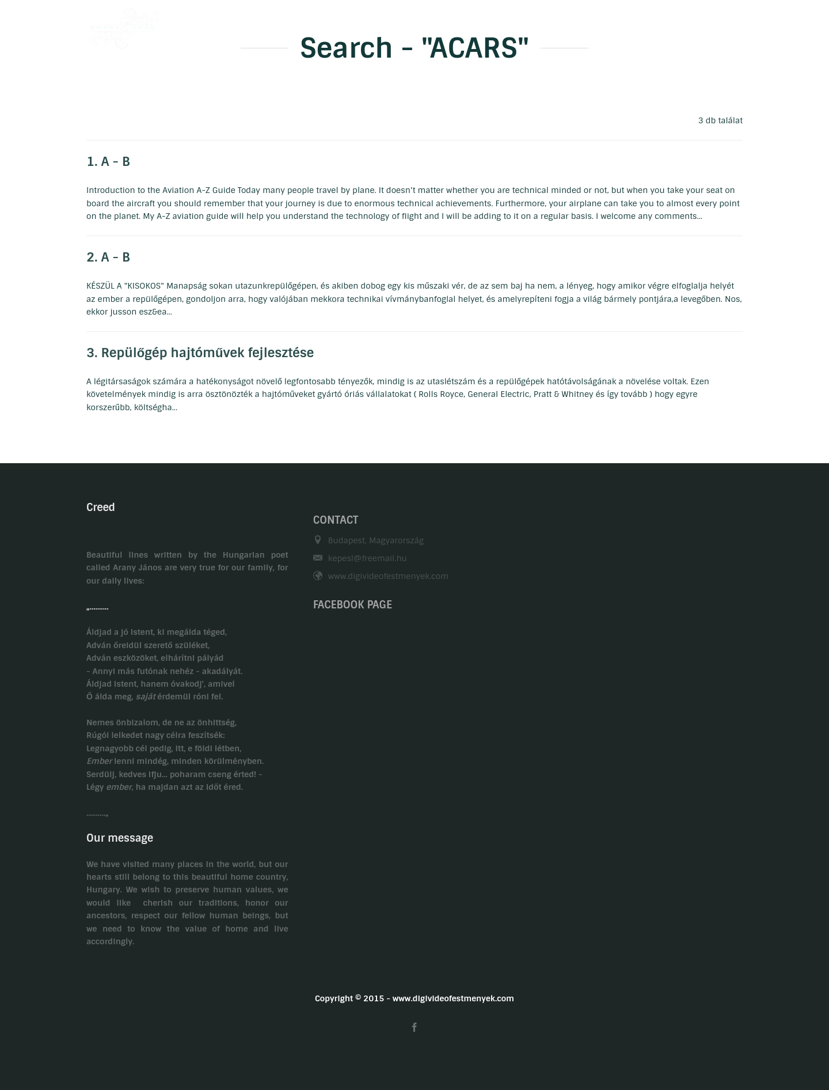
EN (737, 25)
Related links (660, 25)
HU (714, 25)
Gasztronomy (532, 25)
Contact (596, 25)
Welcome (353, 25)
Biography (415, 25)
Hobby (470, 25)
